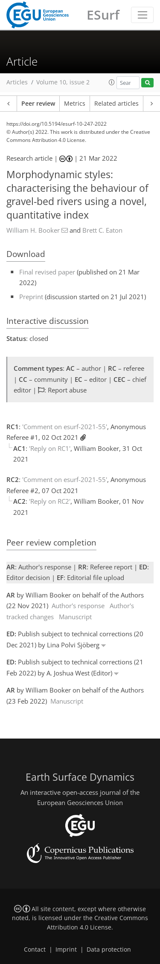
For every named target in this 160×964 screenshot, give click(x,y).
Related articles (116, 103)
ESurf (103, 14)
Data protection (109, 949)
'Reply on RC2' (49, 501)
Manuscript (75, 616)
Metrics (74, 103)
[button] (112, 82)
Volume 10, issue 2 (63, 82)
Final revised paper (47, 272)
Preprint (31, 296)
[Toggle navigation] (142, 15)
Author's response (78, 605)
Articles (17, 82)
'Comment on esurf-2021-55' (64, 426)
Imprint (66, 949)
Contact (35, 949)
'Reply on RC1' (49, 448)
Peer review (38, 103)
